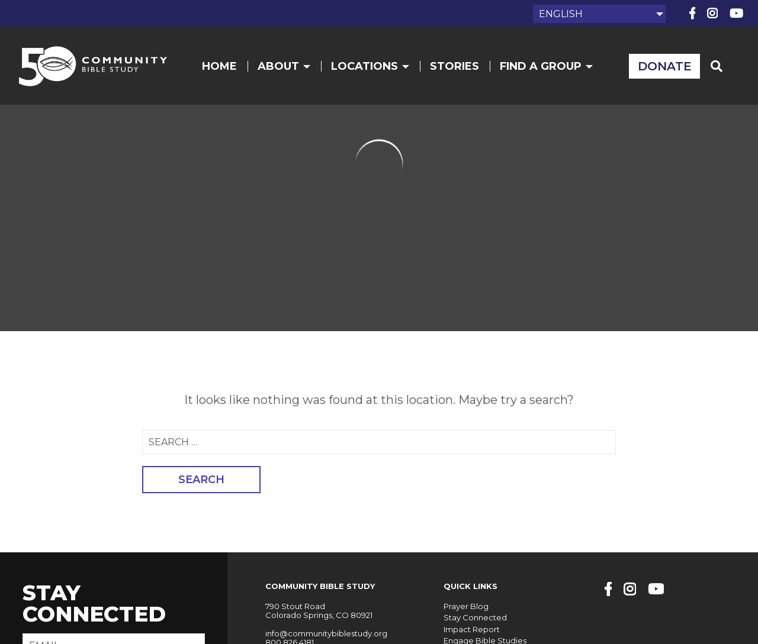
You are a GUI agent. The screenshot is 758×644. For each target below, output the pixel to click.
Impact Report (472, 629)
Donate (665, 66)
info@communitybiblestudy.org (326, 633)
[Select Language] (599, 14)
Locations (370, 66)
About (284, 66)
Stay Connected (475, 617)
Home (219, 66)
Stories (454, 66)
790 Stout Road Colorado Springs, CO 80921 (318, 610)
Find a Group (546, 66)
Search (201, 479)
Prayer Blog (466, 606)
